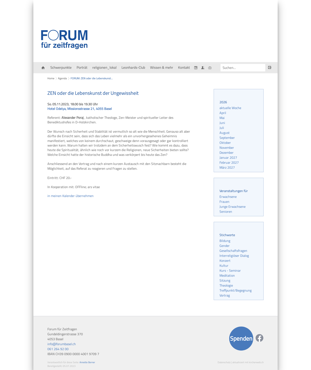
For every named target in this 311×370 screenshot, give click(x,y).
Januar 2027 (228, 157)
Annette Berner (87, 362)
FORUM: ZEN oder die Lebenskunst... (92, 78)
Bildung (224, 241)
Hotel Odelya (79, 109)
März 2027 (227, 167)
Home (50, 78)
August (224, 133)
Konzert (224, 260)
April (222, 113)
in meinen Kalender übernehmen (70, 196)
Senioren (225, 211)
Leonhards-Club (133, 67)
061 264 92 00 (58, 349)
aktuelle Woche (230, 108)
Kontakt (184, 67)
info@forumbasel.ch (61, 344)
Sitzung (224, 280)
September (227, 138)
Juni (222, 123)
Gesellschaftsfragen (233, 250)
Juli (221, 128)
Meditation (227, 275)
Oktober (225, 142)
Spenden (241, 338)
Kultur (223, 265)
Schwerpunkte (61, 67)
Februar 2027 (229, 162)
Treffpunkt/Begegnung (235, 290)
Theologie (226, 285)
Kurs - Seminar (230, 270)
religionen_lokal (104, 67)
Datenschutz (224, 362)
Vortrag (224, 295)
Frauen (224, 201)
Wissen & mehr (161, 67)
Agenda (62, 78)
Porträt (82, 67)
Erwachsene (228, 196)
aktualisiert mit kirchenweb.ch (248, 362)
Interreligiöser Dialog (234, 255)
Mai (222, 118)
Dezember (226, 152)
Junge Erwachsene (232, 206)
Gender (224, 246)
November (226, 147)
